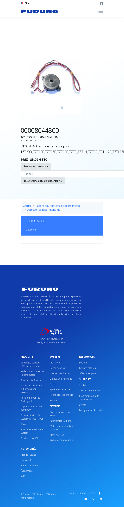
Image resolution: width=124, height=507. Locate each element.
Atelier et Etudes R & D (62, 440)
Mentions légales (77, 493)
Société (83, 362)
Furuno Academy (29, 465)
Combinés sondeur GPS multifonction (30, 364)
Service (83, 404)
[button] (25, 3)
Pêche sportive (57, 367)
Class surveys (57, 434)
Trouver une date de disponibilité (43, 180)
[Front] (39, 11)
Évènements (27, 470)
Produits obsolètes (30, 438)
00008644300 (35, 221)
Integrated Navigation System (32, 431)
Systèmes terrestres (60, 389)
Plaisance (55, 362)
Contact (83, 385)
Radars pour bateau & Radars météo (58, 206)
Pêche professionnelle (61, 394)
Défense (54, 384)
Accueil (27, 206)
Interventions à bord (60, 420)
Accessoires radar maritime (43, 209)
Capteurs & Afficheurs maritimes (32, 408)
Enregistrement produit (91, 410)
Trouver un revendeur (36, 166)
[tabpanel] (62, 78)
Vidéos (24, 476)
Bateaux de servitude (61, 378)
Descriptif (31, 229)
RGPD (91, 493)
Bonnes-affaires (87, 367)
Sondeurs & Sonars (31, 380)
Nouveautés (27, 460)
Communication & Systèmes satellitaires (32, 417)
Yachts (53, 400)
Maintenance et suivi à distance (61, 428)
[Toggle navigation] (100, 11)
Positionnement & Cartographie (30, 399)
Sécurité (25, 424)
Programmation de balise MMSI (89, 397)
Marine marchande (60, 373)
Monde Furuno (28, 454)
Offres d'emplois (87, 373)
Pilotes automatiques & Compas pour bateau (32, 389)
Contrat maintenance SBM (61, 413)
